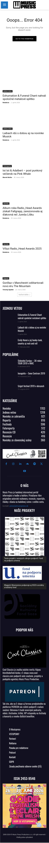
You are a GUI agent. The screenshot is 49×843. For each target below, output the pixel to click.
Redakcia (6, 102)
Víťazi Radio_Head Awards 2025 (22, 248)
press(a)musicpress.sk (19, 506)
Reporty (5, 278)
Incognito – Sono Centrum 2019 (31, 373)
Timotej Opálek (8, 290)
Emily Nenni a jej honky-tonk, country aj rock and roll (30, 341)
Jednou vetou (7, 91)
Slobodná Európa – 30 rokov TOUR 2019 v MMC (30, 362)
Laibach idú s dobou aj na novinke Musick (32, 329)
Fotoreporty (7, 166)
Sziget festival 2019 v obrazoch (31, 386)
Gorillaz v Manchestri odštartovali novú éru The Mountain (23, 284)
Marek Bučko (7, 177)
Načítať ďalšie (24, 294)
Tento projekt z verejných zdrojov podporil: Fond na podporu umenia (23, 559)
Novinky (6, 203)
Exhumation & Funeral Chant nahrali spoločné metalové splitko (32, 316)
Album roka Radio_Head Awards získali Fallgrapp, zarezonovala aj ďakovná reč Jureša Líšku (22, 211)
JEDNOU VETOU (12, 308)
